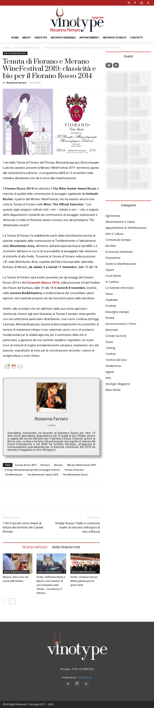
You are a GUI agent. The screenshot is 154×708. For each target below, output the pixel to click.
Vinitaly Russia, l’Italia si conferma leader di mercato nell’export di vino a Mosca (77, 527)
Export (109, 270)
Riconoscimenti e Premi (120, 324)
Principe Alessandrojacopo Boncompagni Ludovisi (32, 469)
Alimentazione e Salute (120, 222)
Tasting (110, 348)
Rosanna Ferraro (16, 82)
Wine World (112, 390)
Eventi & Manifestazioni (27, 47)
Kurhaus (45, 464)
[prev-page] (5, 601)
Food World (113, 276)
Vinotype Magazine (117, 384)
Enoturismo (113, 258)
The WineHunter (14, 474)
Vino (108, 378)
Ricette (109, 318)
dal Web (110, 246)
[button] (129, 2)
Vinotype (40, 37)
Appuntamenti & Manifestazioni (126, 228)
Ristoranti (111, 330)
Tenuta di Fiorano (74, 469)
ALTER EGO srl (84, 677)
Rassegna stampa (117, 312)
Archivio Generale (63, 37)
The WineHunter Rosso (75, 474)
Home (15, 37)
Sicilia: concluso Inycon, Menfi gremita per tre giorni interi (84, 580)
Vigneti (109, 372)
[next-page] (12, 601)
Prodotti (110, 306)
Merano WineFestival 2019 (81, 464)
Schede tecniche (116, 336)
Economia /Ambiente (119, 252)
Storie (109, 342)
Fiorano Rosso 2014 (25, 464)
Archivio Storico (114, 37)
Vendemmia (113, 366)
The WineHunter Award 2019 (42, 474)
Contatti (136, 37)
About (26, 37)
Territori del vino (116, 360)
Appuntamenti (89, 37)
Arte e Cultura (114, 234)
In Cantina (112, 282)
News (109, 294)
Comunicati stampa (118, 240)
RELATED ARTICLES (35, 547)
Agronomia (112, 216)
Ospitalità (111, 300)
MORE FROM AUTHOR (66, 547)
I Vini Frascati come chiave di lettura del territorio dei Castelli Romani (23, 527)
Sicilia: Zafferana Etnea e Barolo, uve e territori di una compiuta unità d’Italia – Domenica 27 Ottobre (50, 585)
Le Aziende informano (119, 288)
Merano (58, 464)
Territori (110, 354)
